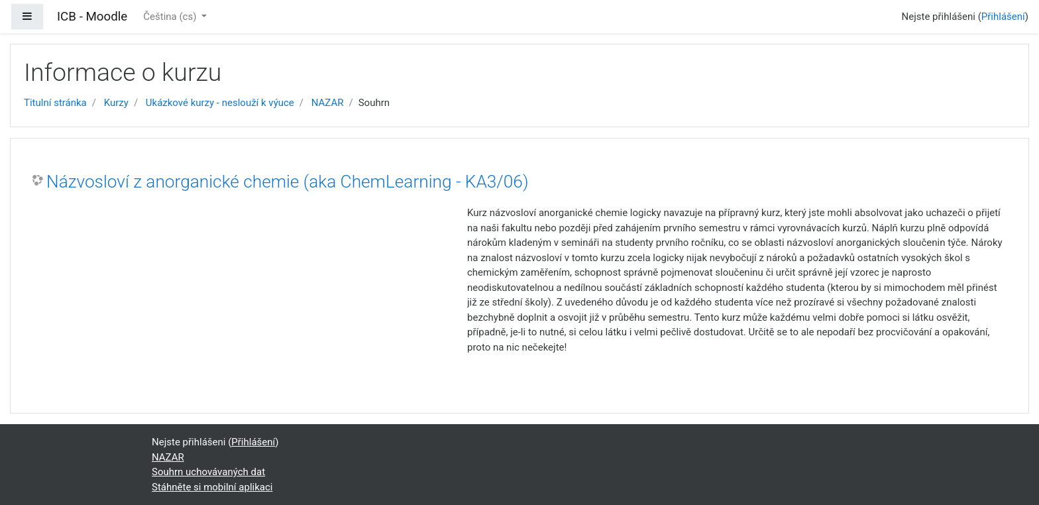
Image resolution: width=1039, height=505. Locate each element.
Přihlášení (1003, 17)
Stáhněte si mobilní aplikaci (212, 487)
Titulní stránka (55, 103)
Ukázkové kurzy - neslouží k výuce (220, 103)
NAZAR (327, 103)
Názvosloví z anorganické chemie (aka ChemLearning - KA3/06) (287, 182)
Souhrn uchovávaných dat (208, 472)
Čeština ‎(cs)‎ (171, 17)
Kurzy (116, 103)
